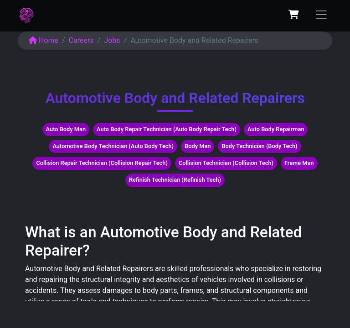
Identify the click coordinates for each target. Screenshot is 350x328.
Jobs (112, 40)
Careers (81, 40)
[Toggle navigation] (321, 15)
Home (43, 40)
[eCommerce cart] (293, 15)
